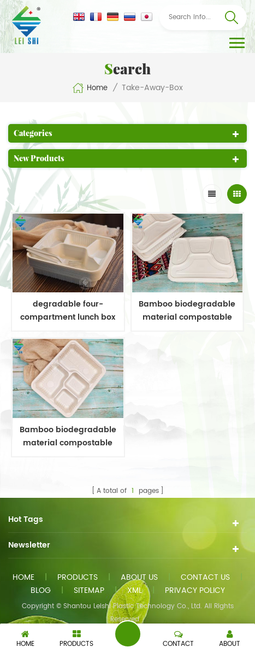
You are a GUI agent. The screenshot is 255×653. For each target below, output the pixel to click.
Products (77, 577)
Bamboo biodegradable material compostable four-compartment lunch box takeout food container (187, 311)
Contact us (205, 577)
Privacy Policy (195, 590)
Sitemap (89, 590)
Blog (41, 590)
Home (90, 88)
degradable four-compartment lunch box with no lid (67, 311)
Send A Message (127, 634)
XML (134, 590)
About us (139, 577)
